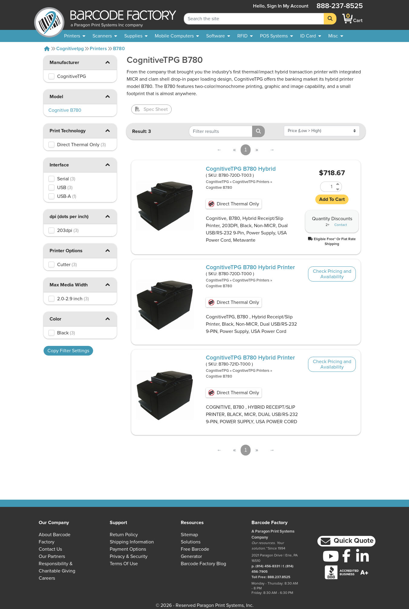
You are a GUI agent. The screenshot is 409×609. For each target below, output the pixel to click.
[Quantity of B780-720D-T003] (327, 187)
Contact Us (50, 549)
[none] (336, 36)
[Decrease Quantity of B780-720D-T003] (338, 189)
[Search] (330, 18)
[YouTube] (330, 556)
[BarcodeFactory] (49, 18)
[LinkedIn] (362, 556)
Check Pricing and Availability (332, 274)
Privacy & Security (129, 556)
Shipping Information (132, 542)
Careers (47, 578)
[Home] (47, 48)
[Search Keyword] (254, 18)
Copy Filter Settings (68, 350)
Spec (151, 109)
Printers (98, 48)
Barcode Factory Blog (203, 563)
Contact (340, 225)
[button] (108, 62)
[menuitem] (74, 36)
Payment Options (128, 549)
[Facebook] (346, 555)
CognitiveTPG (217, 182)
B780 (119, 48)
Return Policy (124, 534)
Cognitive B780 (219, 188)
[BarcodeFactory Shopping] (347, 18)
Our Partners (52, 556)
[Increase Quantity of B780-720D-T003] (338, 184)
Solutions (190, 542)
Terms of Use (124, 563)
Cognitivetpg (70, 48)
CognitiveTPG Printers (250, 182)
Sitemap (189, 534)
